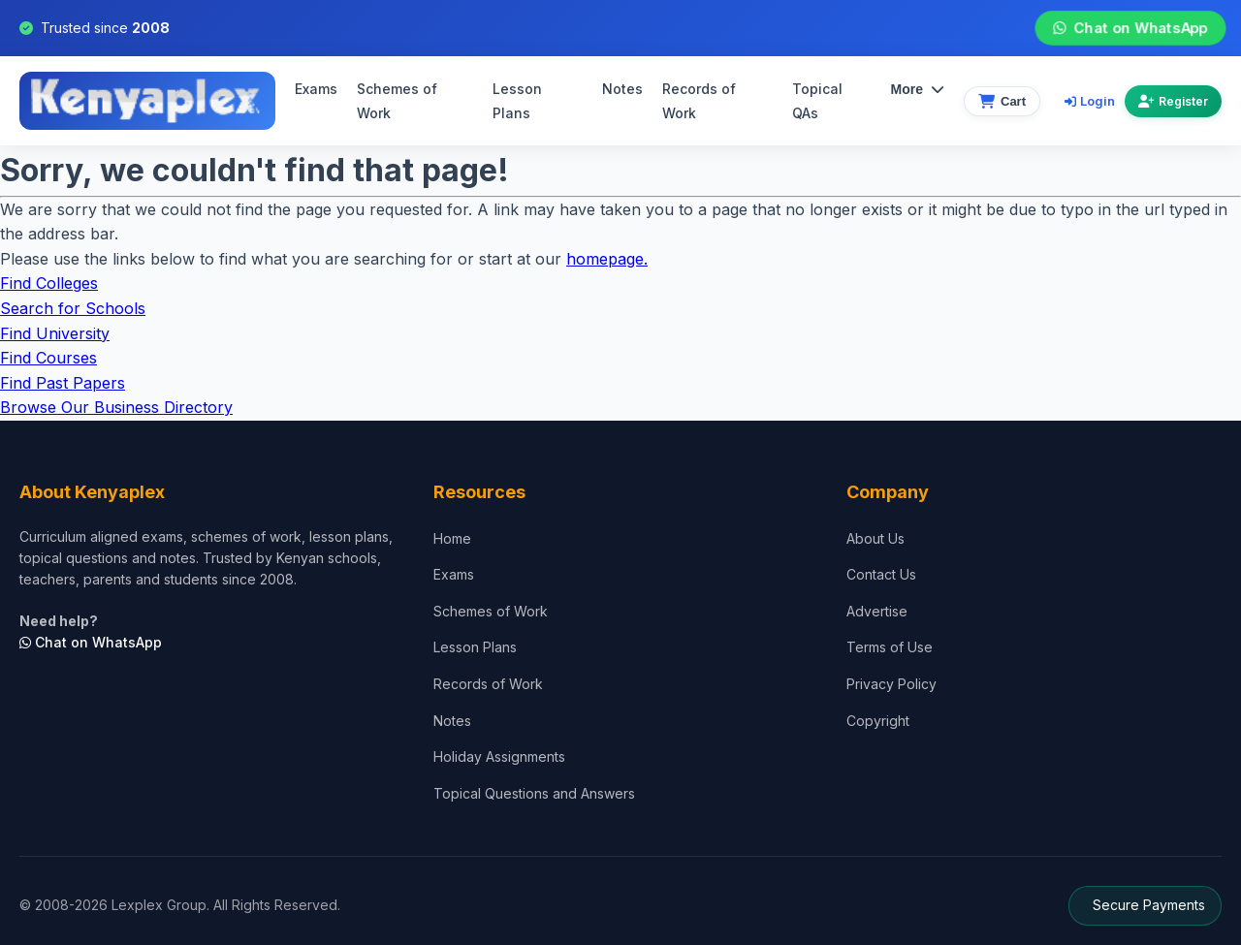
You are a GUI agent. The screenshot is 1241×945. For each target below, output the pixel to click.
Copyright (877, 720)
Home (452, 538)
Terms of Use (889, 648)
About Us (875, 538)
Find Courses (48, 357)
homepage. (607, 258)
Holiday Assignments (499, 756)
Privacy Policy (891, 684)
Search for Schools (72, 308)
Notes (622, 88)
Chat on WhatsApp (1130, 28)
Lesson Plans (517, 101)
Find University (55, 333)
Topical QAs (817, 101)
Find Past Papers (62, 383)
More (917, 89)
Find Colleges (49, 283)
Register (1173, 101)
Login (1090, 101)
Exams (316, 88)
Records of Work (699, 101)
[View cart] (1002, 101)
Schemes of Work (397, 101)
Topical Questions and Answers (534, 793)
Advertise (876, 611)
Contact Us (881, 574)
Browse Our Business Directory (116, 407)
